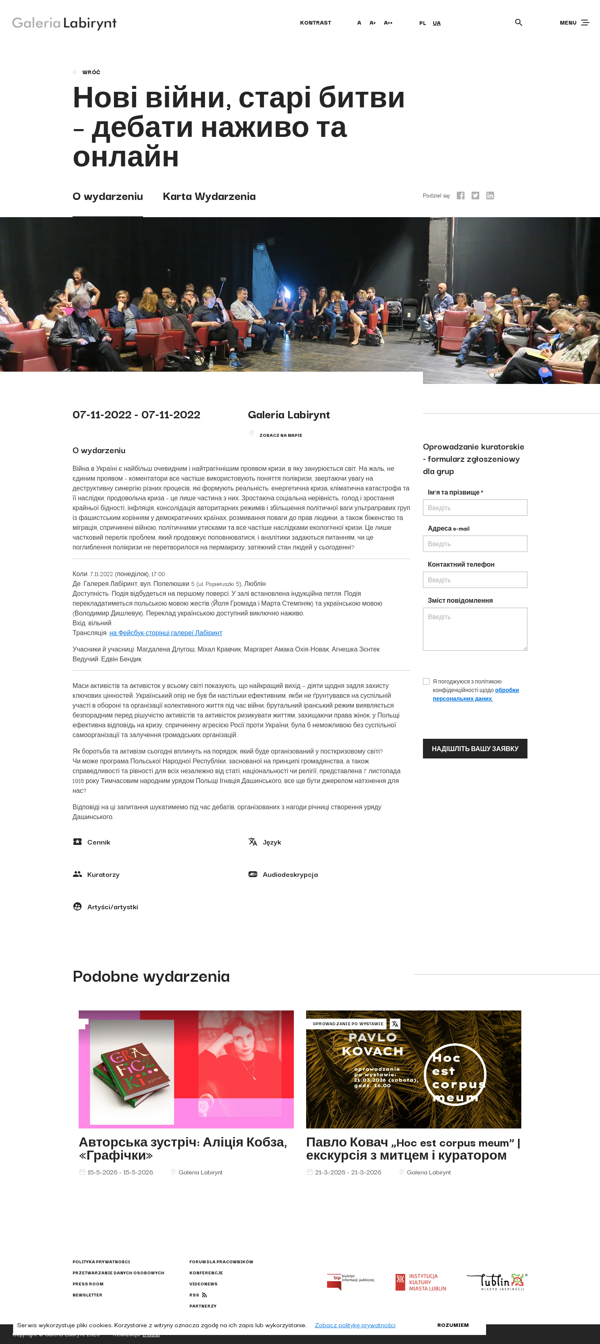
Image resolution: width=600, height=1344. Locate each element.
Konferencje (206, 1272)
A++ (388, 22)
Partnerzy (202, 1305)
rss (194, 1294)
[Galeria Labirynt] (58, 22)
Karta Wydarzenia (209, 195)
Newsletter (87, 1294)
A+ (373, 22)
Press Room (88, 1283)
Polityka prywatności (101, 1261)
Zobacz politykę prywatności (355, 1324)
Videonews (203, 1283)
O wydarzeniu (108, 195)
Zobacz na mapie (280, 434)
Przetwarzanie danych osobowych (118, 1272)
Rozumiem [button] (453, 1324)
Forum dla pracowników (221, 1261)
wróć (85, 71)
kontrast (315, 22)
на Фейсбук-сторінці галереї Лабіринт (166, 632)
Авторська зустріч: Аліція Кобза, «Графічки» (183, 1148)
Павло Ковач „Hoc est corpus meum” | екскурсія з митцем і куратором (413, 1148)
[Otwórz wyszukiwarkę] (518, 22)
